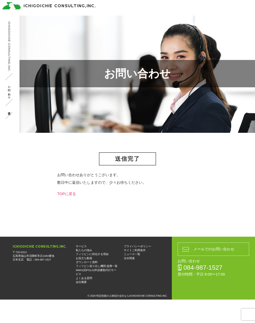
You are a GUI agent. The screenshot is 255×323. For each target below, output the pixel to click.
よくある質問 (146, 33)
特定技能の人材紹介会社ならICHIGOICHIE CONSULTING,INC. (131, 319)
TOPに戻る (66, 217)
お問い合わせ (245, 11)
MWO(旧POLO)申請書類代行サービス (103, 33)
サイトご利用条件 (135, 273)
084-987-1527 (214, 8)
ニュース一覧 (132, 277)
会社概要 (171, 33)
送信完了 (9, 133)
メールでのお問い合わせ (213, 272)
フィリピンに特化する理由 (94, 21)
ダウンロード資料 (160, 21)
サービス (34, 21)
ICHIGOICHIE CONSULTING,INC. (9, 70)
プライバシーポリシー (137, 269)
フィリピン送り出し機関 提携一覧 (204, 21)
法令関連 (129, 281)
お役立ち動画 (130, 21)
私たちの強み (58, 21)
